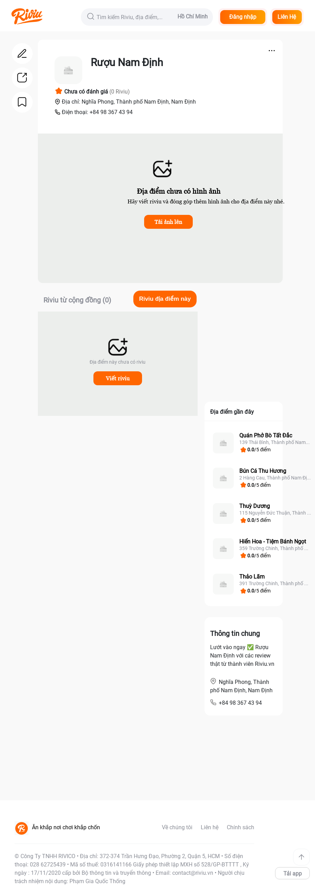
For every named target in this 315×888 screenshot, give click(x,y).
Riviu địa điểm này (165, 299)
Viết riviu (118, 378)
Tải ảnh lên (168, 222)
